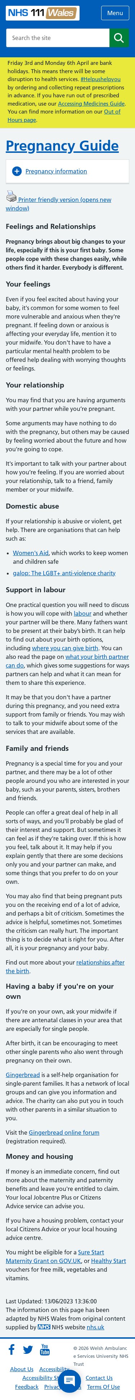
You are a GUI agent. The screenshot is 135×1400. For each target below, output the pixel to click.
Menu (115, 13)
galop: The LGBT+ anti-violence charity (64, 573)
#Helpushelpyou (101, 79)
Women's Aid (31, 553)
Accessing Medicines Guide (91, 103)
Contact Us (99, 1377)
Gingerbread (23, 1074)
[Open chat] (69, 1381)
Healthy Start (108, 1260)
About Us (21, 1369)
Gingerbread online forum (64, 1132)
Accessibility (54, 1369)
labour (82, 613)
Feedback (27, 1386)
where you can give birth (65, 648)
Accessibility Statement (51, 1377)
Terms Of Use (103, 1386)
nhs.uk (95, 1327)
